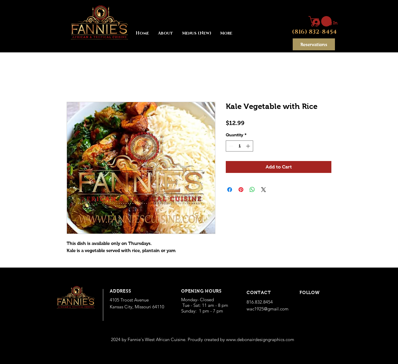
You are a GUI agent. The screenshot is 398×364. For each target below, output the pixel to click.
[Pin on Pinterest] (241, 189)
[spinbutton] (239, 146)
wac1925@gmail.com (268, 309)
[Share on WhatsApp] (252, 189)
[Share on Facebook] (229, 189)
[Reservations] (314, 44)
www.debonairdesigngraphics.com (260, 339)
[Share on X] (263, 189)
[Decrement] (230, 146)
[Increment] (248, 146)
